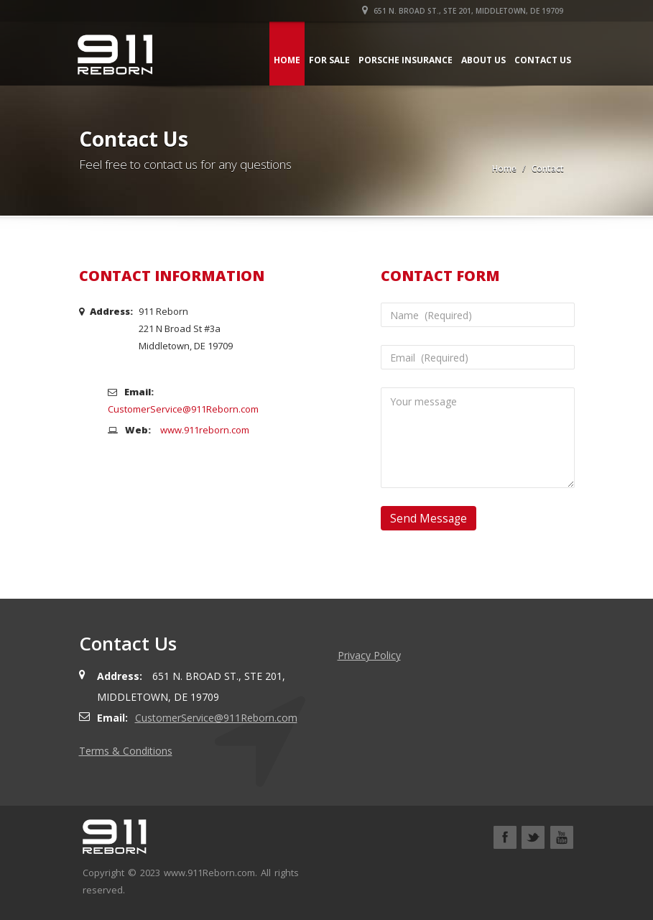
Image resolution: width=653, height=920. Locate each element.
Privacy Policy (369, 655)
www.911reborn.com (204, 429)
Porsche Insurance (405, 60)
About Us (482, 60)
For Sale (328, 60)
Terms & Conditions (125, 751)
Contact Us (542, 60)
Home (286, 60)
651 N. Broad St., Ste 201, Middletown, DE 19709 (463, 11)
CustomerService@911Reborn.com (183, 408)
